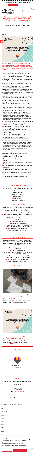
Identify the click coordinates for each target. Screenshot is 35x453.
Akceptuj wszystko (20, 450)
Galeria (2, 422)
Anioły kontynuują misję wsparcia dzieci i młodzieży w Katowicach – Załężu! (15, 337)
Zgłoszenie (3, 424)
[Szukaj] (22, 11)
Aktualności (3, 418)
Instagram (2, 430)
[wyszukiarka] (28, 11)
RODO (2, 434)
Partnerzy (2, 414)
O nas (2, 408)
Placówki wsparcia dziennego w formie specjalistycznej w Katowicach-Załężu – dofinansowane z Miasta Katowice (17, 18)
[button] (1, 41)
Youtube (2, 428)
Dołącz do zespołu (4, 412)
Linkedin (2, 431)
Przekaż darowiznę (12, 4)
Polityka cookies (3, 425)
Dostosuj (7, 450)
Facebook (2, 427)
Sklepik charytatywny (4, 411)
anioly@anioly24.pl (19, 391)
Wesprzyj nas (3, 409)
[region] (14, 444)
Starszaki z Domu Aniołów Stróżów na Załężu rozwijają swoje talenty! (15, 297)
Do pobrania (3, 415)
